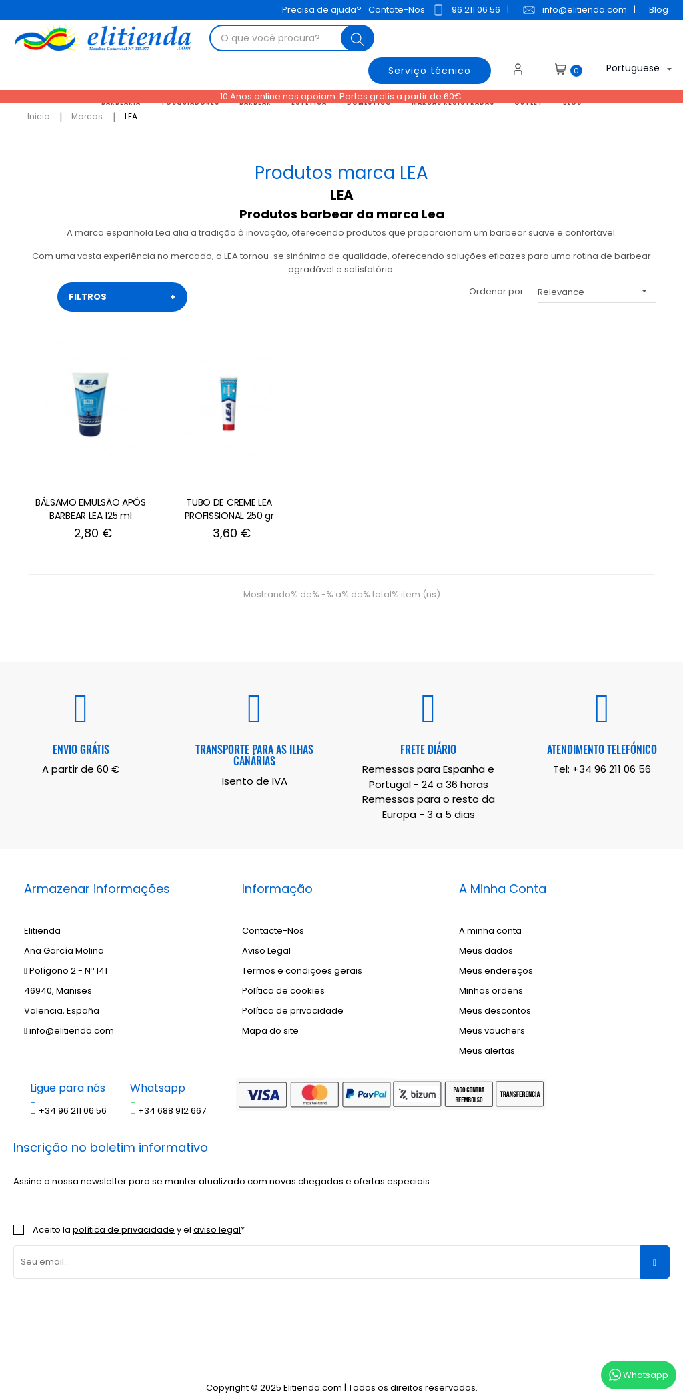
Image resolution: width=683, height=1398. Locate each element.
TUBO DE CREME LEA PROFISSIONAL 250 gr (213, 495)
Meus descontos (495, 997)
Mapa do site (270, 1017)
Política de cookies (283, 977)
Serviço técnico (427, 69)
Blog (656, 9)
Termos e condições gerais (302, 957)
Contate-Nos (394, 9)
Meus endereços (496, 957)
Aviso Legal (266, 937)
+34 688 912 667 (168, 1096)
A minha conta (490, 917)
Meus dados (486, 937)
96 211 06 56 (464, 10)
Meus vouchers (492, 1017)
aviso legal (217, 1215)
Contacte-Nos (273, 917)
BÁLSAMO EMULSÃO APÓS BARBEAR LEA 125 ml (85, 495)
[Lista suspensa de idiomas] (625, 69)
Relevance (597, 291)
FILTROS (122, 297)
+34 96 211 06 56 (611, 756)
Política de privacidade (293, 997)
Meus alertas (487, 1037)
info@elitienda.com (572, 10)
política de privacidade (124, 1215)
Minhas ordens (491, 977)
